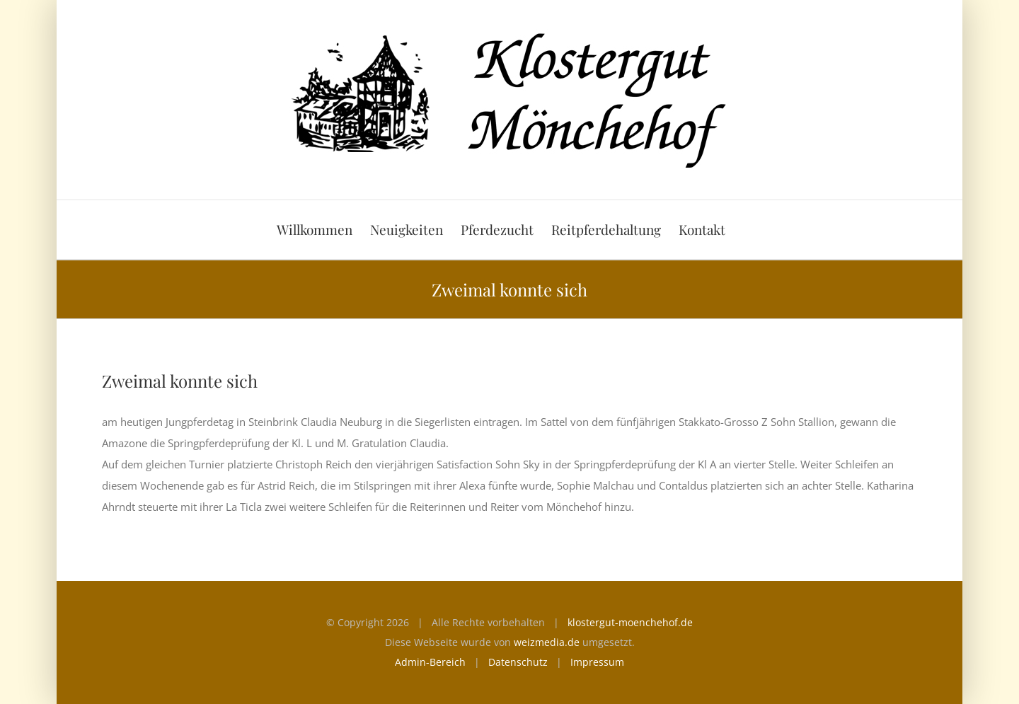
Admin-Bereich (430, 662)
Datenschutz (518, 662)
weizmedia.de (547, 642)
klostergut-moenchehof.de (630, 622)
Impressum (597, 662)
